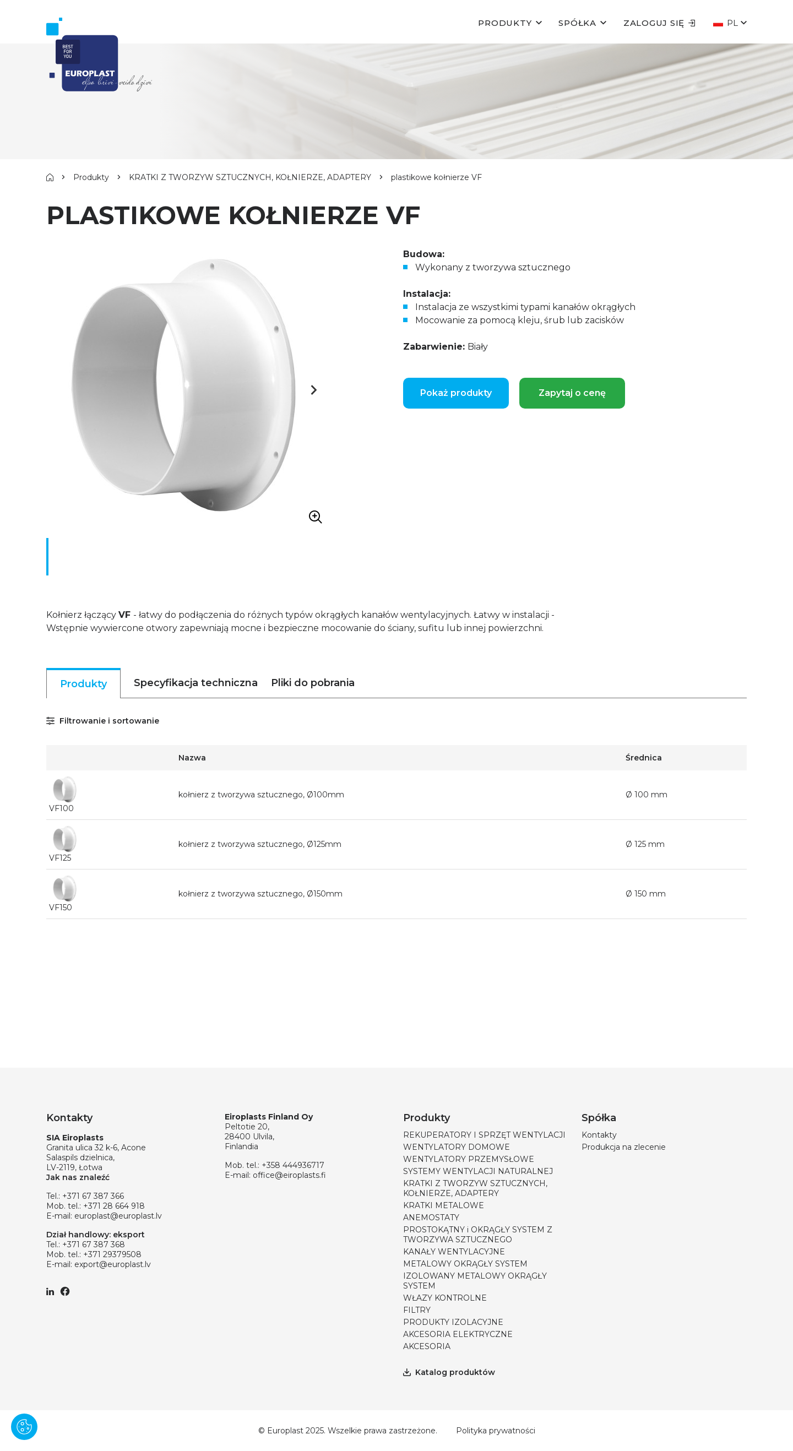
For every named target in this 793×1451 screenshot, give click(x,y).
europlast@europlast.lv (118, 1216)
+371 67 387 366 (93, 1196)
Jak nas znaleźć (78, 1177)
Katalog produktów (449, 1372)
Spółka (577, 23)
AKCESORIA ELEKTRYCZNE (458, 1334)
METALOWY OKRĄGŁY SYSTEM (465, 1264)
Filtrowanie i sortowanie (102, 721)
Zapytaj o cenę (572, 393)
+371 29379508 (112, 1254)
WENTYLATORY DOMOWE (456, 1147)
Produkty (504, 23)
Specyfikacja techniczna (196, 683)
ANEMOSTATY (431, 1217)
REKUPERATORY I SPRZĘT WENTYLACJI (484, 1135)
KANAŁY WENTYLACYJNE (454, 1252)
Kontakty (599, 1135)
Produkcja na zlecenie (624, 1147)
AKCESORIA (426, 1346)
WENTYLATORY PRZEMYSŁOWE (468, 1159)
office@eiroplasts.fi (289, 1175)
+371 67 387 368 (93, 1244)
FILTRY (417, 1310)
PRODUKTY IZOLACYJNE (453, 1322)
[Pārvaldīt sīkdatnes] (24, 1427)
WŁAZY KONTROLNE (445, 1298)
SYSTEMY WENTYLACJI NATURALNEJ (478, 1171)
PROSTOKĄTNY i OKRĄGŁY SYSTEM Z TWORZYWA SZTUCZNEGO (477, 1235)
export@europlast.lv (112, 1264)
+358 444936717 (293, 1165)
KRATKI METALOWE (443, 1205)
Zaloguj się (659, 23)
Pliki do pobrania (313, 683)
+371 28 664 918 (114, 1206)
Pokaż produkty (456, 393)
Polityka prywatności (495, 1431)
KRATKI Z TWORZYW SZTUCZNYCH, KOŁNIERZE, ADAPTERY (250, 177)
